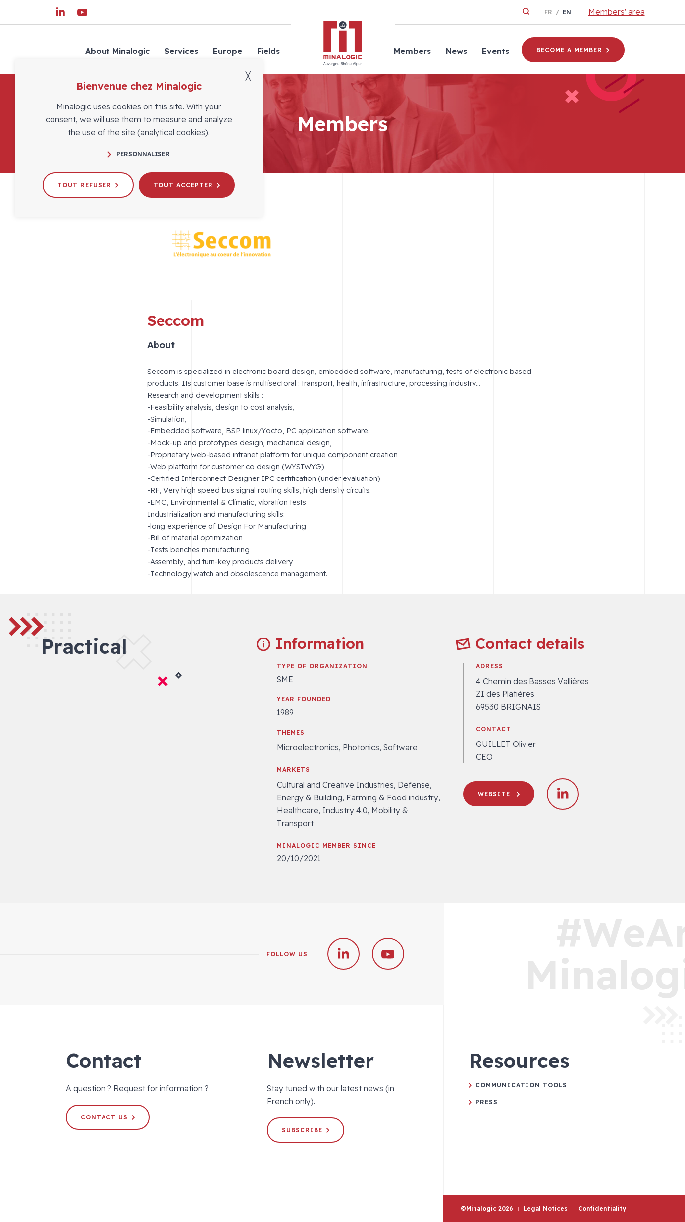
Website (499, 793)
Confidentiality (602, 1208)
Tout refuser (87, 185)
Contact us (108, 1117)
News (456, 51)
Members (412, 51)
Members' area (616, 11)
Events (495, 51)
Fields (268, 51)
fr (548, 12)
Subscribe (305, 1130)
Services (181, 51)
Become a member (572, 49)
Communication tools (521, 1085)
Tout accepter (187, 185)
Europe (227, 51)
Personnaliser (138, 154)
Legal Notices (546, 1208)
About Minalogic (117, 51)
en (567, 12)
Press (486, 1102)
